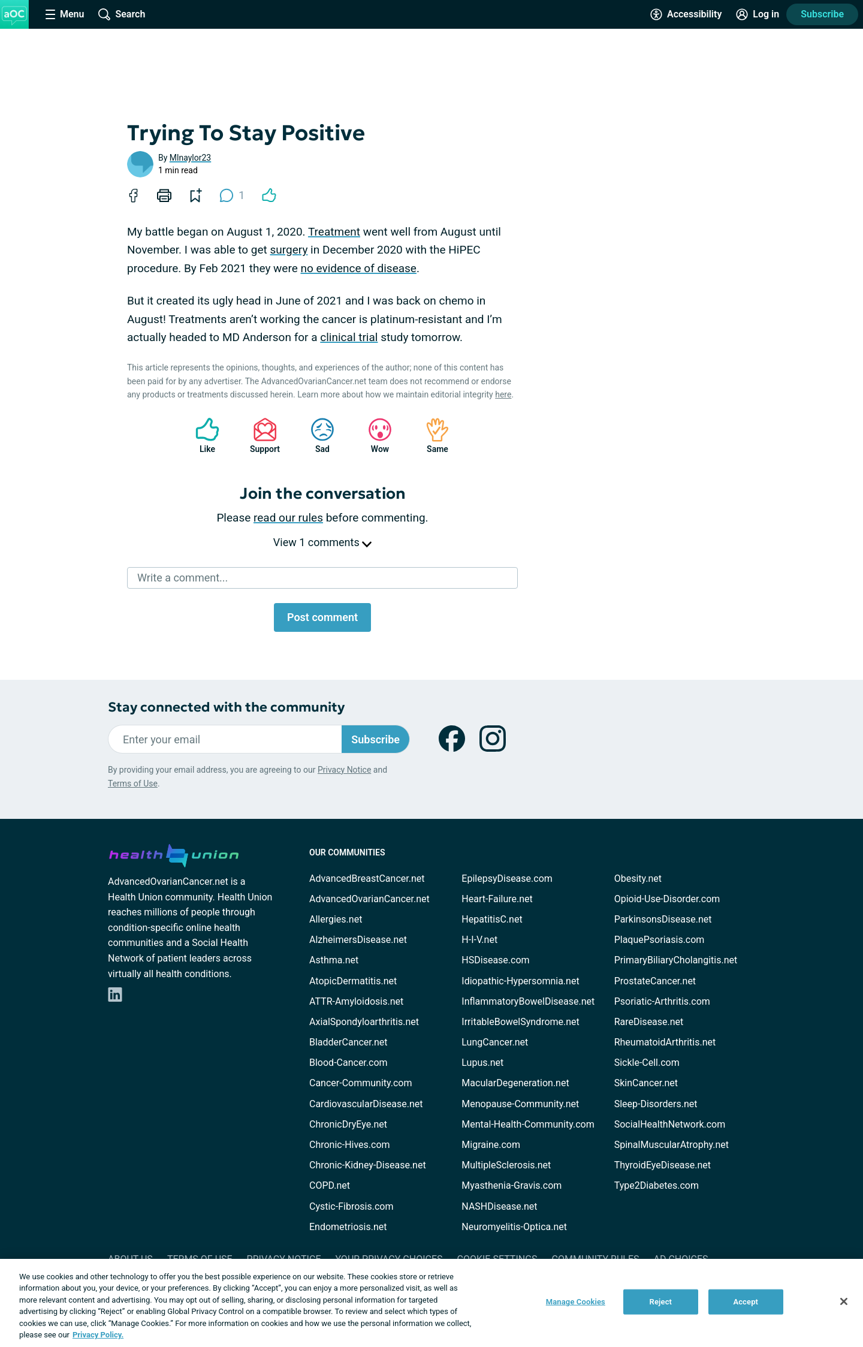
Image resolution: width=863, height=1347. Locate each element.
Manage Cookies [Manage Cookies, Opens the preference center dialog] (575, 1301)
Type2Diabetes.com (656, 1185)
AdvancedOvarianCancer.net (369, 899)
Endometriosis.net (348, 1227)
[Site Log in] (757, 14)
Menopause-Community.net (520, 1104)
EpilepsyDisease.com (506, 878)
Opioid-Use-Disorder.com (667, 899)
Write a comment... (182, 577)
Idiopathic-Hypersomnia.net (520, 981)
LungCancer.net (494, 1042)
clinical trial (349, 337)
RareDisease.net (649, 1021)
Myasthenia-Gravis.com (511, 1185)
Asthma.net (333, 960)
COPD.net (329, 1185)
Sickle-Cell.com (647, 1062)
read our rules (288, 518)
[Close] (844, 1301)
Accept (745, 1301)
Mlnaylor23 (190, 157)
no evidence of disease (359, 268)
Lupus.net (482, 1062)
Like (201, 435)
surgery (289, 250)
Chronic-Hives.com (349, 1144)
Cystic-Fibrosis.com (351, 1206)
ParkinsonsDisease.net (663, 919)
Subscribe (822, 14)
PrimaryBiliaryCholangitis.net (676, 960)
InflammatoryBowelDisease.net (528, 1001)
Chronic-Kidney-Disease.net (367, 1165)
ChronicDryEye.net (348, 1124)
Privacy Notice (344, 770)
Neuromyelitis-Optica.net (514, 1227)
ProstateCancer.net (655, 981)
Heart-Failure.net (496, 899)
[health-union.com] (174, 853)
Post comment (322, 617)
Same (431, 435)
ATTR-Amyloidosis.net (356, 1001)
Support (260, 435)
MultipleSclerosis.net (506, 1165)
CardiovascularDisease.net (366, 1104)
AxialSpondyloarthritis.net (364, 1021)
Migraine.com (490, 1144)
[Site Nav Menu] (64, 14)
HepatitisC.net (491, 919)
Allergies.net (335, 919)
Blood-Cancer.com (348, 1062)
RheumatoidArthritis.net (665, 1042)
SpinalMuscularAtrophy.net (671, 1144)
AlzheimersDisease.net (358, 939)
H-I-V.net (479, 939)
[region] (431, 1303)
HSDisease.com (495, 960)
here (503, 394)
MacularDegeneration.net (515, 1083)
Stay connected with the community (226, 707)
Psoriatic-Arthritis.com (662, 1001)
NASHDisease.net (499, 1206)
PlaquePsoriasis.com (659, 939)
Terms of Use (133, 783)
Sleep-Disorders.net (656, 1104)
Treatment (334, 232)
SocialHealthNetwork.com (670, 1124)
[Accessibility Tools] (686, 14)
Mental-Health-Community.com (527, 1124)
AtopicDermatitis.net (353, 981)
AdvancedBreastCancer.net (366, 878)
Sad (316, 435)
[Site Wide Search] (121, 14)
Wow (374, 435)
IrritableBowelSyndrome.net (520, 1021)
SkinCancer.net (646, 1083)
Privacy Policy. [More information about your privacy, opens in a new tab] (98, 1334)
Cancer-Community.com (360, 1083)
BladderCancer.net (348, 1042)
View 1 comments (322, 542)
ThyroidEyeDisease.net (662, 1165)
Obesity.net (638, 878)
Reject (661, 1301)
